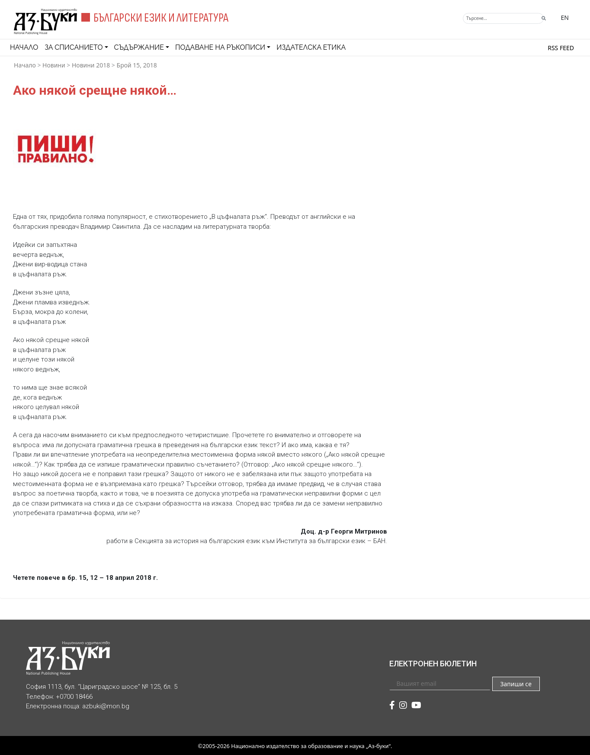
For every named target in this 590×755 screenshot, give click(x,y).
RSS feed (561, 48)
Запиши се (515, 684)
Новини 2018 (91, 65)
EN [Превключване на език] (565, 17)
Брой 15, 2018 (137, 65)
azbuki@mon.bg (105, 706)
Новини (53, 65)
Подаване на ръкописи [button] (220, 47)
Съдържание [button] (139, 47)
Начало (24, 47)
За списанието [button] (74, 47)
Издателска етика (311, 47)
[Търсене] (503, 18)
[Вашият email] (440, 683)
